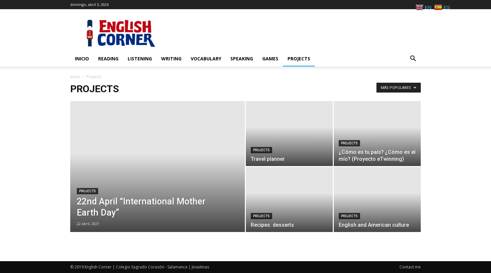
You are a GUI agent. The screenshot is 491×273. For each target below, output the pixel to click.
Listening (140, 58)
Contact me (410, 267)
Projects (299, 58)
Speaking (241, 58)
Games (270, 58)
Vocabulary (206, 58)
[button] (413, 59)
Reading (108, 58)
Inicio (82, 58)
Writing (171, 58)
